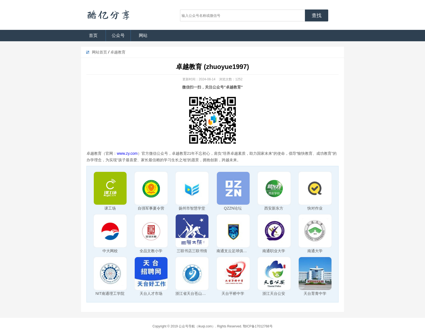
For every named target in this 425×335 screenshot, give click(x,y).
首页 (93, 35)
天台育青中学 (315, 293)
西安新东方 (273, 208)
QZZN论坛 (233, 208)
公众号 (118, 35)
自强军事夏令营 (151, 208)
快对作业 (315, 208)
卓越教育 (117, 52)
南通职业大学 (273, 251)
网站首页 (99, 52)
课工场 (110, 208)
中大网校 (110, 251)
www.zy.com (127, 153)
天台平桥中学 (232, 293)
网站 (143, 35)
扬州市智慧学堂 (192, 208)
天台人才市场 (151, 293)
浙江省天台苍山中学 (192, 293)
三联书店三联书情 (192, 251)
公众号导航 (108, 15)
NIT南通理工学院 (109, 293)
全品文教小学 (151, 251)
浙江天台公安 (273, 293)
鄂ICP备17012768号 (257, 326)
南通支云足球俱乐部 (234, 251)
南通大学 (315, 251)
